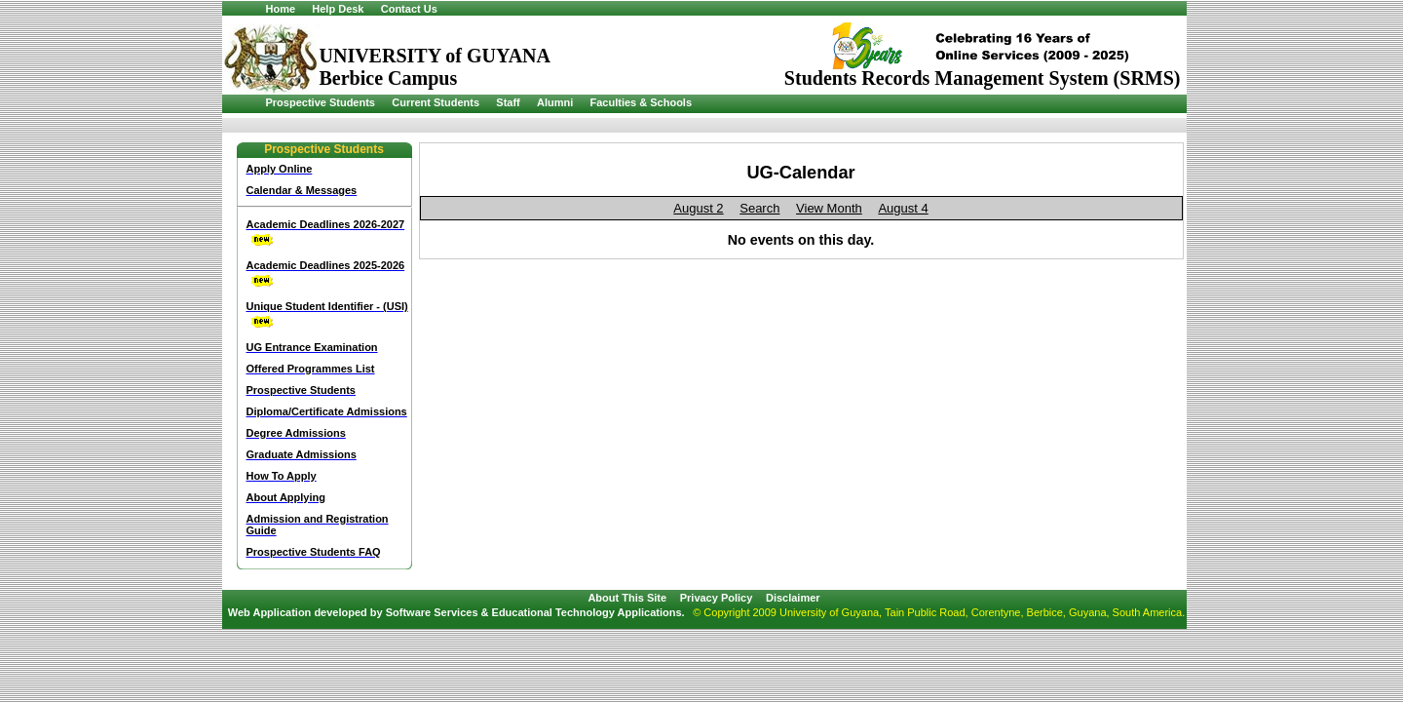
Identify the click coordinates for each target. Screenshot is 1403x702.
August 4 (903, 208)
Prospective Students (320, 102)
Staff (507, 102)
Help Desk (337, 9)
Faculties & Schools (641, 102)
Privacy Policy (716, 598)
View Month (829, 208)
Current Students (435, 102)
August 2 (698, 208)
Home (281, 9)
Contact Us (409, 9)
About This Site (627, 598)
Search (759, 208)
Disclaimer (793, 598)
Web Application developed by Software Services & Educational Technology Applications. (456, 612)
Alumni (555, 102)
